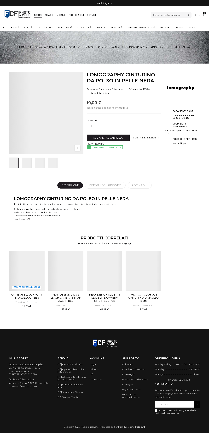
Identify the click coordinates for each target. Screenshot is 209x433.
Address (94, 369)
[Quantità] (91, 126)
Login (93, 364)
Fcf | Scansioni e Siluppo (70, 392)
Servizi (91, 15)
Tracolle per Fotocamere (112, 89)
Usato (49, 15)
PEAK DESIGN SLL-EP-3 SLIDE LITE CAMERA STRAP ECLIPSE (104, 297)
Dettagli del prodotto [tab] (105, 185)
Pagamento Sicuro (132, 389)
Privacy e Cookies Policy (135, 379)
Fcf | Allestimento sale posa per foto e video (72, 378)
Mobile (61, 15)
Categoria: (92, 89)
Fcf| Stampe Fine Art (68, 397)
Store (38, 15)
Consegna (127, 384)
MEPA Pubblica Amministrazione (131, 395)
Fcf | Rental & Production (70, 364)
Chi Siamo (127, 364)
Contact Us (96, 379)
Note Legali (128, 374)
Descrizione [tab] (70, 185)
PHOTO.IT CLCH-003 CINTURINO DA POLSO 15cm (143, 297)
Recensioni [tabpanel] (139, 185)
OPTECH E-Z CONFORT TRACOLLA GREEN (26, 296)
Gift (91, 374)
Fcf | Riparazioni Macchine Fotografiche (71, 370)
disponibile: (96, 93)
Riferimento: (135, 89)
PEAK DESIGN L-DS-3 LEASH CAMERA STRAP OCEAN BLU (65, 297)
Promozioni (76, 15)
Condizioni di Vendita (133, 369)
